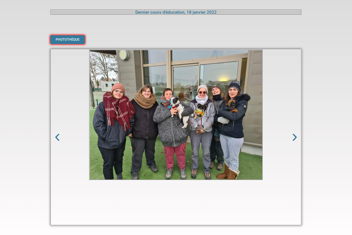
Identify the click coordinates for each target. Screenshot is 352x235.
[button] (57, 137)
